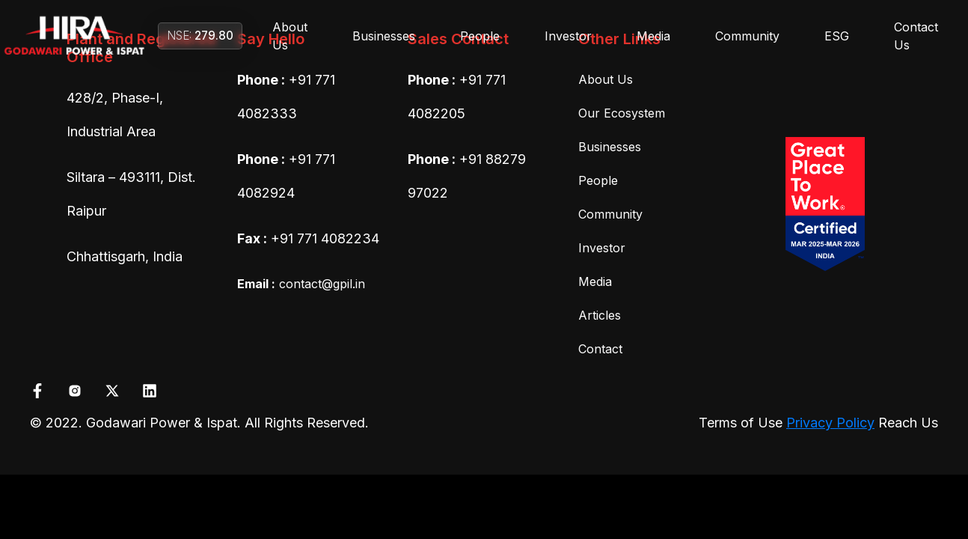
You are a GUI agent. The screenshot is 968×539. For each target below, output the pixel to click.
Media (653, 35)
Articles (599, 315)
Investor (568, 35)
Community (747, 35)
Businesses (383, 35)
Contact (600, 348)
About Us (289, 35)
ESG (836, 35)
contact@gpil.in (301, 283)
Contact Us (916, 35)
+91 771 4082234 (325, 238)
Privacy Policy (830, 422)
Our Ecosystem (621, 113)
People (480, 35)
